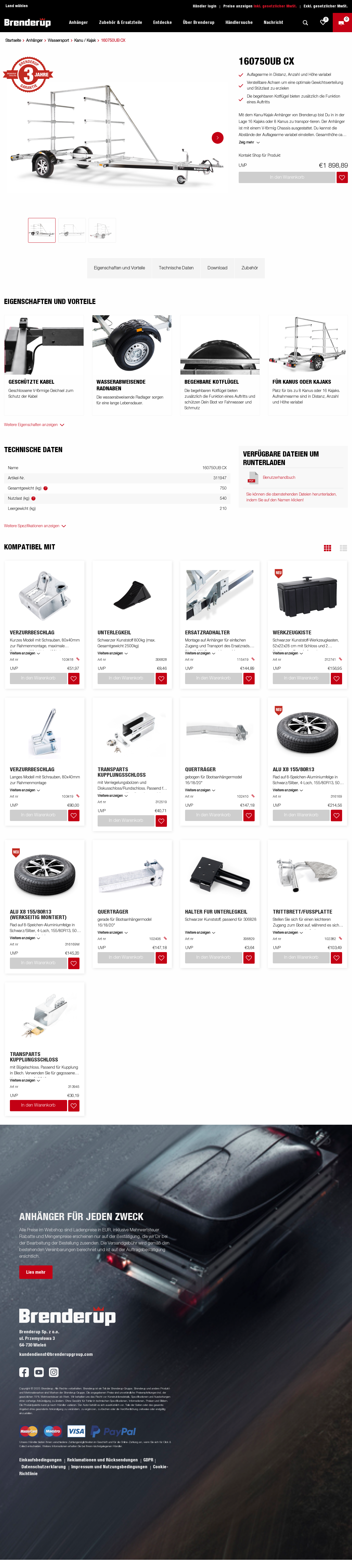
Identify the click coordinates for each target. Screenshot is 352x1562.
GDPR (148, 1460)
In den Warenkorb (38, 1105)
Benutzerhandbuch (279, 478)
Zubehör (249, 268)
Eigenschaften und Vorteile (119, 268)
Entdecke (162, 22)
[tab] (42, 230)
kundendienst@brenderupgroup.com (56, 1354)
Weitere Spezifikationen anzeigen (31, 526)
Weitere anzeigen (22, 653)
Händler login (204, 6)
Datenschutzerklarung (44, 1467)
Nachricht (273, 22)
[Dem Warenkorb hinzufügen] (342, 177)
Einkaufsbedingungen (41, 1460)
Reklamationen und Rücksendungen (103, 1460)
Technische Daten (176, 268)
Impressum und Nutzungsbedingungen (109, 1467)
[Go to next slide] (218, 138)
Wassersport (58, 41)
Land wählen (17, 6)
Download (217, 268)
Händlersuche (239, 22)
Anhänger (78, 22)
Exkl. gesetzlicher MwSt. (326, 6)
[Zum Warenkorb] (342, 22)
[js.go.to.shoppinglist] (323, 22)
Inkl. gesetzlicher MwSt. (275, 6)
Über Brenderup (199, 22)
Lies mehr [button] (36, 1272)
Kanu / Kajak (85, 41)
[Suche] (305, 22)
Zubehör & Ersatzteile (120, 22)
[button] (327, 548)
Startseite (13, 41)
